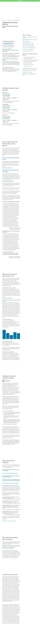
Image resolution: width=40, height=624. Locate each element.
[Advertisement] (11, 79)
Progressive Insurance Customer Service (29, 70)
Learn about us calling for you (7, 167)
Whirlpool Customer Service (27, 72)
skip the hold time (11, 71)
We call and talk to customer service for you (30, 39)
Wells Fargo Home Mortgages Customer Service (29, 74)
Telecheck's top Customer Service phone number (29, 37)
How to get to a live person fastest (28, 44)
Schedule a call (4, 51)
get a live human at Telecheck (11, 56)
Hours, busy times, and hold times (28, 46)
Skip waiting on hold (14, 50)
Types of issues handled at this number (29, 47)
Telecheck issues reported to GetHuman (9, 520)
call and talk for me (13, 347)
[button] (39, 1)
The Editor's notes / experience (28, 49)
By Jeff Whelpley (7, 380)
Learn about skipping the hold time (8, 181)
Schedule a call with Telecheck (7, 298)
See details (10, 102)
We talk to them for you (6, 50)
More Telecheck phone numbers (28, 42)
